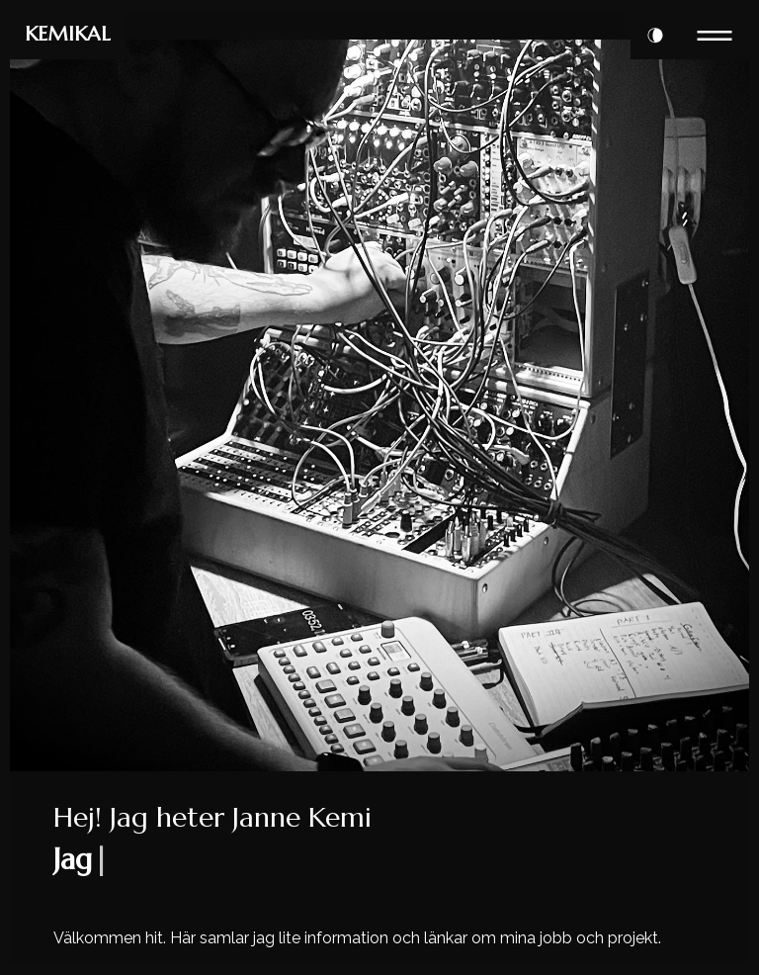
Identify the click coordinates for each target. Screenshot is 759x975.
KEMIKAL (68, 34)
